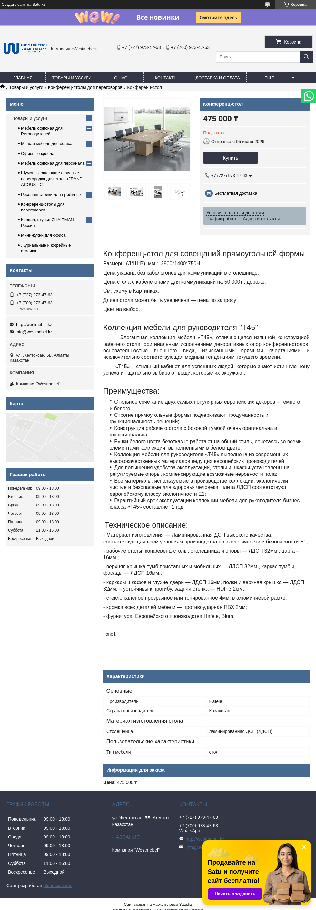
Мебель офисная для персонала (52, 163)
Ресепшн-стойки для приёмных (51, 194)
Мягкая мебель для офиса (46, 143)
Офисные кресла (37, 153)
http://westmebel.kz (34, 324)
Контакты (166, 77)
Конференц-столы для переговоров (85, 87)
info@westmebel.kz (34, 331)
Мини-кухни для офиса (43, 235)
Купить (230, 158)
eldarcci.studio (58, 885)
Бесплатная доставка (235, 193)
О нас (120, 77)
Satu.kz (185, 904)
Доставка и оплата (218, 77)
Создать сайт (13, 4)
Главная (23, 77)
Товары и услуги (72, 77)
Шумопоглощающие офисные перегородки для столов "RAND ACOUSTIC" (52, 179)
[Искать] (306, 57)
